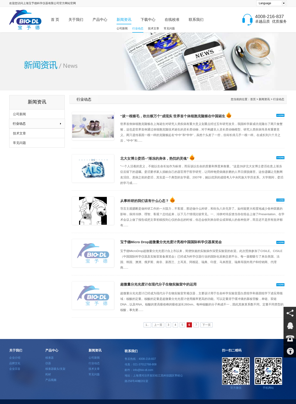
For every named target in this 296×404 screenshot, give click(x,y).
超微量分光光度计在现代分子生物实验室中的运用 (158, 284)
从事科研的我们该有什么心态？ (147, 201)
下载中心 (148, 20)
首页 (253, 99)
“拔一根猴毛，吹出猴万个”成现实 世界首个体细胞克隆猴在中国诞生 (176, 116)
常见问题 (169, 28)
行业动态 (137, 28)
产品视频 (50, 380)
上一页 (158, 324)
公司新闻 (122, 28)
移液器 (49, 357)
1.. (147, 324)
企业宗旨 (14, 368)
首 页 (55, 20)
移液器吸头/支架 (55, 368)
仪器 (48, 363)
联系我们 (196, 20)
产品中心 (99, 20)
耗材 (48, 374)
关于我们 (75, 20)
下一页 (206, 324)
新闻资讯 (124, 20)
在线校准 (172, 20)
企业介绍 (14, 357)
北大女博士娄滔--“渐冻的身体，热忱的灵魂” (157, 158)
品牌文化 (14, 363)
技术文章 (153, 28)
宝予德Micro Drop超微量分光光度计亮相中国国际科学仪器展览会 (171, 242)
